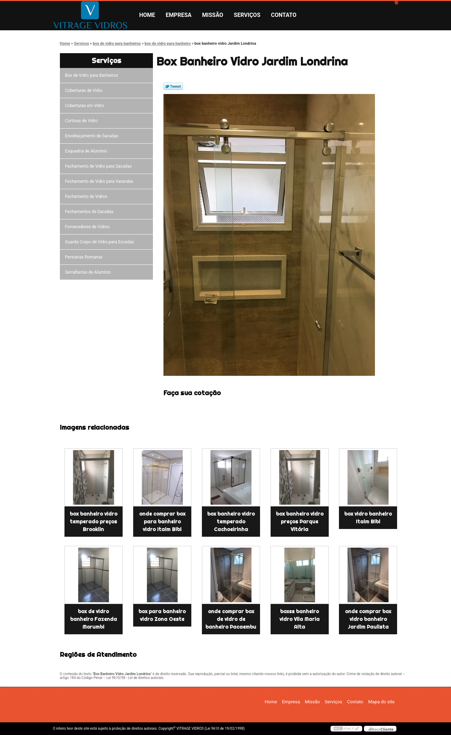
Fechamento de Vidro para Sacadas (99, 166)
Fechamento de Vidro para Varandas (100, 181)
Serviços (247, 15)
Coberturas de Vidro (85, 90)
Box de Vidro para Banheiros (92, 75)
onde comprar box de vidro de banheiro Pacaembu (230, 619)
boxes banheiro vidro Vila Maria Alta (299, 619)
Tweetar (173, 86)
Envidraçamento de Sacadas (93, 135)
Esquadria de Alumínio (87, 151)
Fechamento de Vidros (87, 196)
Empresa (178, 15)
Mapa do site (381, 701)
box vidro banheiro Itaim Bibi (368, 518)
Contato (283, 15)
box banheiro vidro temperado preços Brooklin (93, 521)
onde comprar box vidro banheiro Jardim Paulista (368, 619)
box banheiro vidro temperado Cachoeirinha (231, 521)
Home (147, 15)
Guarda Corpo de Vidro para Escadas (100, 241)
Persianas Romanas (85, 257)
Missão (212, 15)
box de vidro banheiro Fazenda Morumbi (93, 619)
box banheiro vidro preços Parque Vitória (299, 521)
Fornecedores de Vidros (88, 226)
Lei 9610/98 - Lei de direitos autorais (134, 678)
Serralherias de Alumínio (89, 272)
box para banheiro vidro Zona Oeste (162, 615)
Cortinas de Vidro (82, 120)
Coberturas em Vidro (85, 105)
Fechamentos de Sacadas (90, 211)
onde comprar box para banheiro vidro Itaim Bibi (162, 521)
